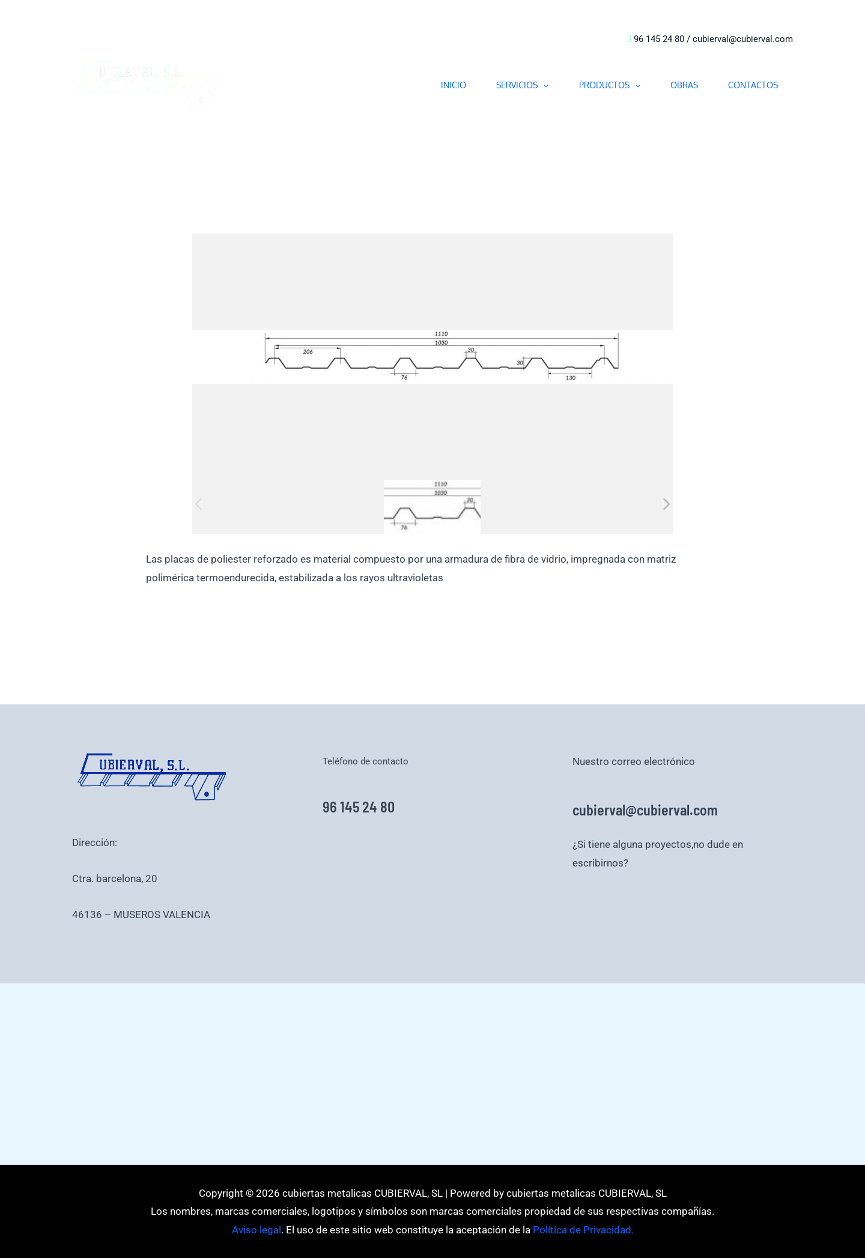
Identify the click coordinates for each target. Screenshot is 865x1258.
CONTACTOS (753, 85)
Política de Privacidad (642, 899)
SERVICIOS (522, 85)
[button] (543, 85)
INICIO (453, 85)
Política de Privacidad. (582, 1230)
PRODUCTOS (609, 85)
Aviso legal (716, 899)
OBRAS (684, 85)
